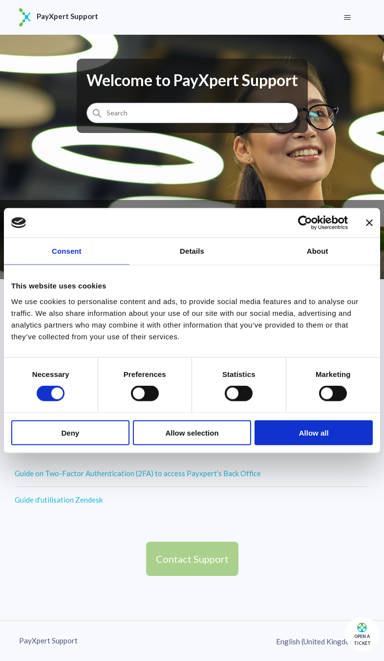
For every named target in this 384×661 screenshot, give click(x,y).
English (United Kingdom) (320, 642)
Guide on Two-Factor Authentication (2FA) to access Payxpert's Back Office (138, 473)
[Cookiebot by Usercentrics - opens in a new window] (305, 223)
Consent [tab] (67, 251)
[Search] (192, 113)
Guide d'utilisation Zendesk (59, 499)
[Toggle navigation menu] (347, 17)
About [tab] (317, 251)
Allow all (314, 432)
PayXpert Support (48, 640)
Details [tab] (192, 251)
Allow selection (191, 432)
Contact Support (192, 559)
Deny (70, 432)
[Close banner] (369, 223)
